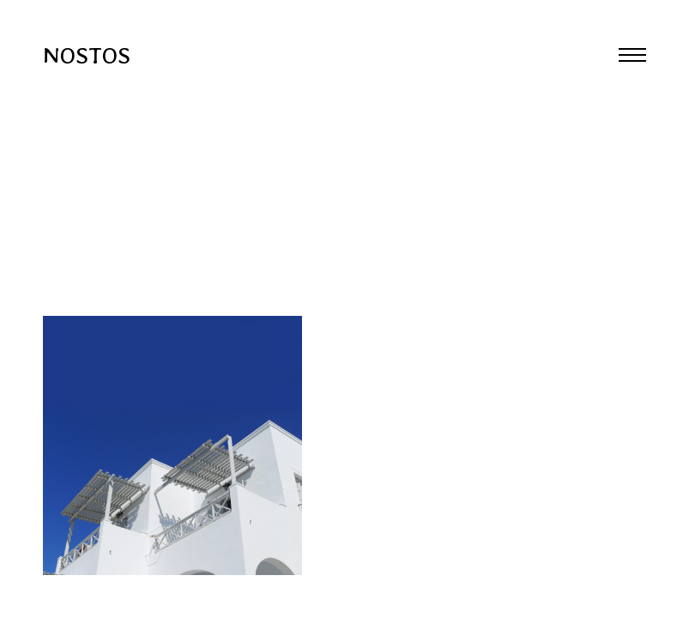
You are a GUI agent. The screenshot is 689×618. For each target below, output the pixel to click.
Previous (172, 309)
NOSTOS (86, 55)
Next (517, 309)
